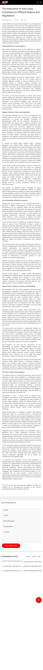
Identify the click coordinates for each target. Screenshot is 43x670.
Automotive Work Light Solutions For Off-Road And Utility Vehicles (33, 561)
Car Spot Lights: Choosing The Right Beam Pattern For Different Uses (12, 566)
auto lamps (24, 115)
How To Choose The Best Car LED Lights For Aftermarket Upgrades (12, 561)
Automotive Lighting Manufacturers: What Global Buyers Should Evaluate (33, 566)
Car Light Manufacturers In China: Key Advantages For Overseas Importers (12, 570)
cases (34, 556)
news (39, 556)
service (28, 556)
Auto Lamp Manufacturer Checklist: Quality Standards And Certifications (33, 570)
